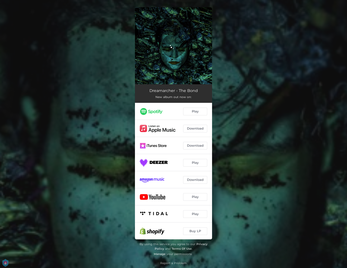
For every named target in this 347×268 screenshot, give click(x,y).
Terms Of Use (182, 248)
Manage (160, 254)
